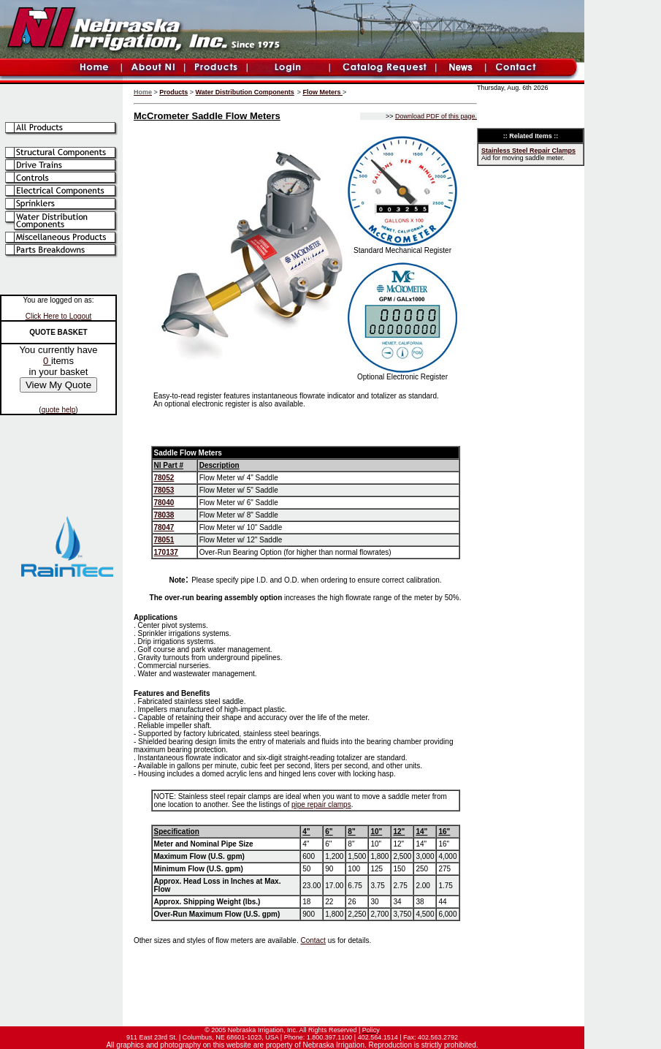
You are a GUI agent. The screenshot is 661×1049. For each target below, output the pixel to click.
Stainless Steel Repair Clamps (528, 150)
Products (173, 92)
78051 (164, 540)
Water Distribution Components (245, 92)
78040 (164, 503)
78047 (164, 527)
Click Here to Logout (59, 316)
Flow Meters (323, 92)
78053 (164, 490)
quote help (59, 410)
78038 (164, 515)
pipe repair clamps (321, 804)
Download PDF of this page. (436, 116)
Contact (312, 940)
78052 (164, 478)
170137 (166, 552)
